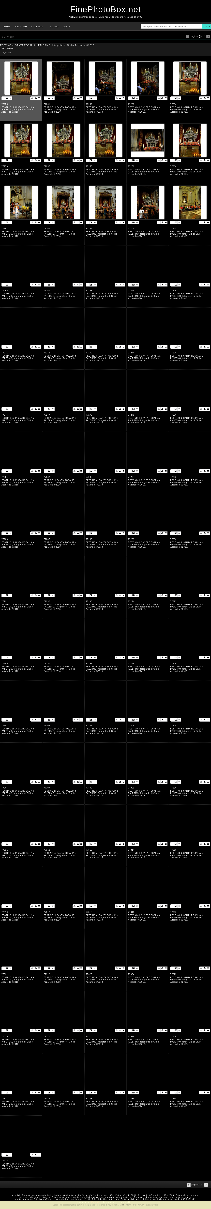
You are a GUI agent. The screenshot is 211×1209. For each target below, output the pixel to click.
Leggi (122, 1204)
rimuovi (141, 1204)
